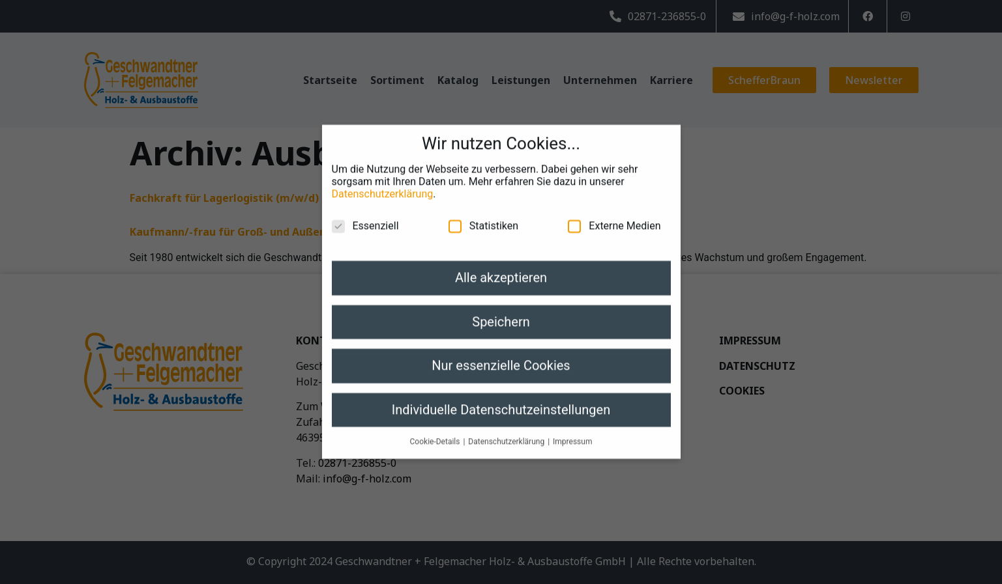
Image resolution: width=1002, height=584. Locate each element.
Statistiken (483, 217)
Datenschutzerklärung (383, 185)
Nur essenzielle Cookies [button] (501, 356)
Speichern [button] (501, 312)
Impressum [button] (572, 432)
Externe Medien (614, 217)
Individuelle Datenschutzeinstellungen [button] (501, 400)
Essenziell (365, 217)
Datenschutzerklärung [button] (507, 432)
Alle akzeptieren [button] (501, 269)
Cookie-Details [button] (436, 432)
